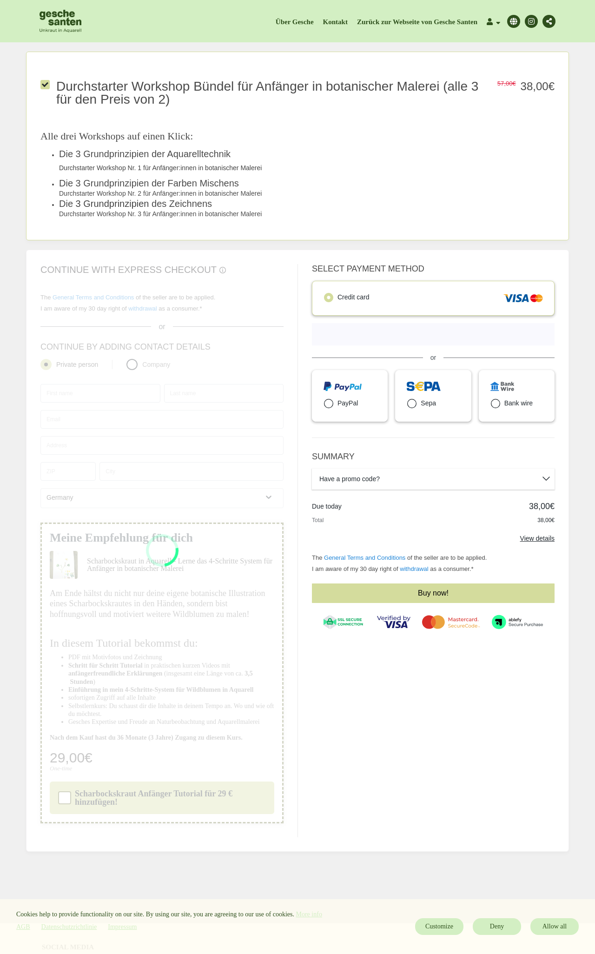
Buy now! (433, 593)
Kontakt (335, 22)
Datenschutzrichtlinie (69, 926)
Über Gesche (295, 22)
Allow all (554, 926)
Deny (497, 926)
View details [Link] (537, 538)
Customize (439, 926)
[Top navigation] (493, 23)
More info (309, 914)
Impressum (122, 926)
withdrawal (414, 568)
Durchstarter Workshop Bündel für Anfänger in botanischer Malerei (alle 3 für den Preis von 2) (267, 93)
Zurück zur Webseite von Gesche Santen (417, 22)
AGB (23, 926)
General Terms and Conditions (364, 557)
